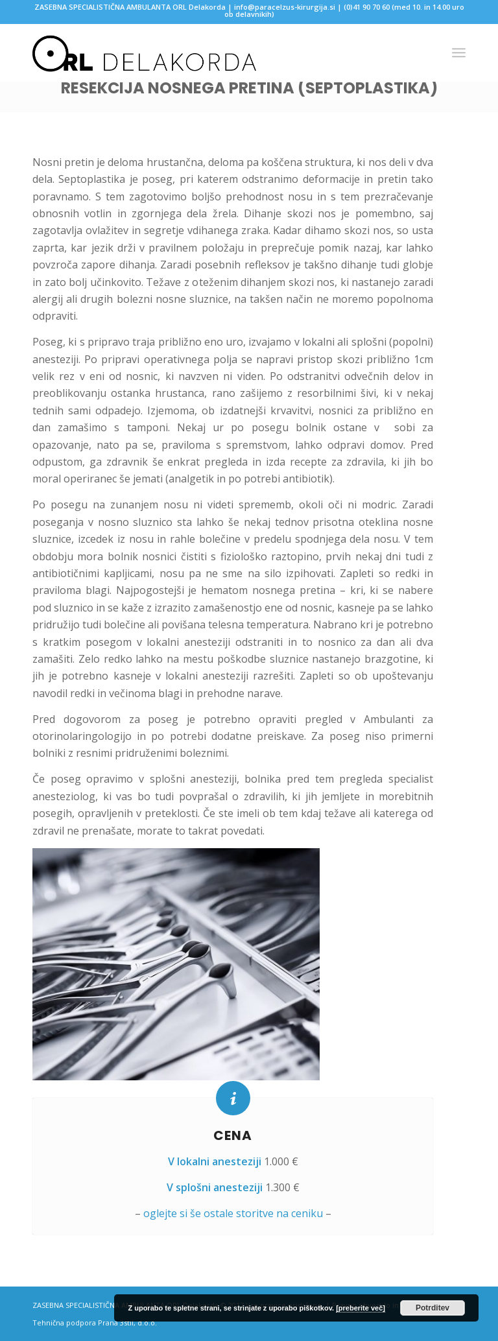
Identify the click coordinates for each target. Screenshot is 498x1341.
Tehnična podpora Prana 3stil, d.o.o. (94, 1322)
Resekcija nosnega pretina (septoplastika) (249, 88)
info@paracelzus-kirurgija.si (284, 7)
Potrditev (432, 1307)
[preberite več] (360, 1308)
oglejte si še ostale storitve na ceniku (233, 1213)
